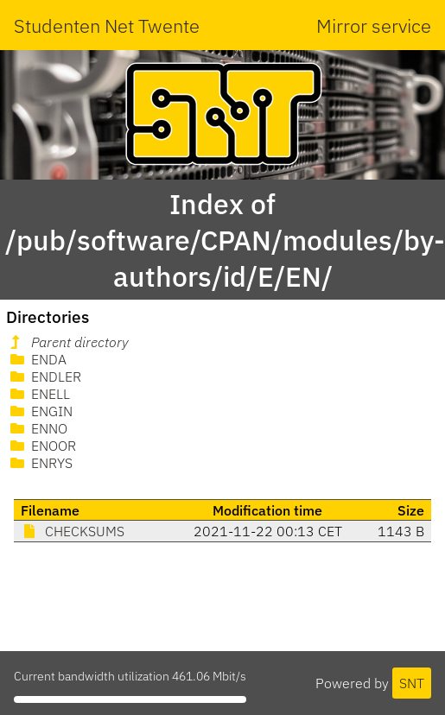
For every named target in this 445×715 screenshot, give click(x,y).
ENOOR (41, 445)
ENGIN (40, 411)
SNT (411, 683)
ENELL (38, 393)
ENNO (37, 428)
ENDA (37, 359)
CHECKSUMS (72, 531)
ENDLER (44, 376)
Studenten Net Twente (107, 25)
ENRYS (40, 462)
